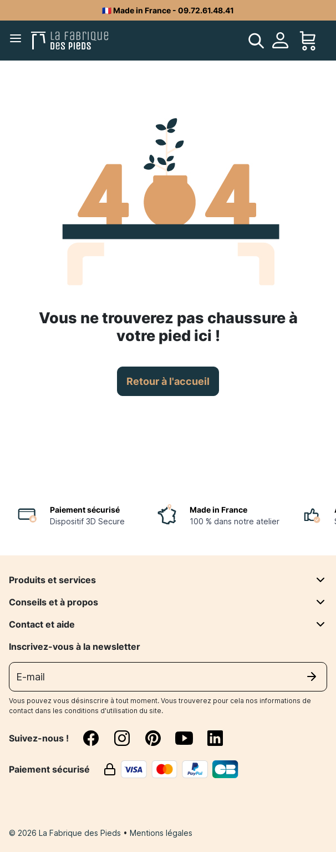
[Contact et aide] (320, 624)
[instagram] (128, 738)
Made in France (218, 509)
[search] (256, 40)
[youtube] (190, 738)
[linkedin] (215, 738)
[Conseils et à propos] (320, 602)
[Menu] (18, 40)
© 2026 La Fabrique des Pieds (66, 833)
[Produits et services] (320, 580)
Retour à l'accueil (168, 381)
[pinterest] (159, 738)
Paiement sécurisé (85, 509)
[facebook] (97, 738)
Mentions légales (161, 833)
